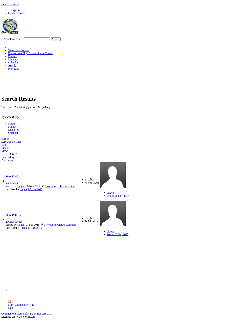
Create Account (16, 13)
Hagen (20, 186)
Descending (7, 157)
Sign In (16, 10)
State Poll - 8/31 (14, 215)
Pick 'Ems (13, 68)
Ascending (7, 160)
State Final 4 (12, 176)
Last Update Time (11, 141)
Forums (12, 56)
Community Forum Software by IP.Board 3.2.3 (27, 313)
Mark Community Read (21, 304)
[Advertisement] (63, 80)
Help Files (13, 129)
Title (3, 144)
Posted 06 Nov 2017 (118, 195)
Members (13, 59)
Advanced (17, 39)
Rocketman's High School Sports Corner (30, 53)
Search (8, 39)
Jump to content (10, 4)
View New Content (18, 50)
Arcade (12, 65)
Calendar (13, 62)
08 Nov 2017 (35, 189)
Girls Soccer (15, 183)
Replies (5, 147)
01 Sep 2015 (35, 227)
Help (10, 307)
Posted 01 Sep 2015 (118, 234)
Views (4, 150)
